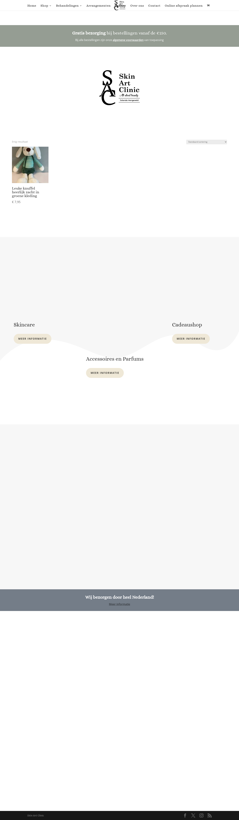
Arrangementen (98, 5)
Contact (154, 5)
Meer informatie (32, 338)
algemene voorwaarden (128, 40)
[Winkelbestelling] (206, 142)
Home (31, 5)
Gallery (120, 5)
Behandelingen (67, 5)
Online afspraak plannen (184, 5)
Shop (44, 5)
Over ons (137, 5)
